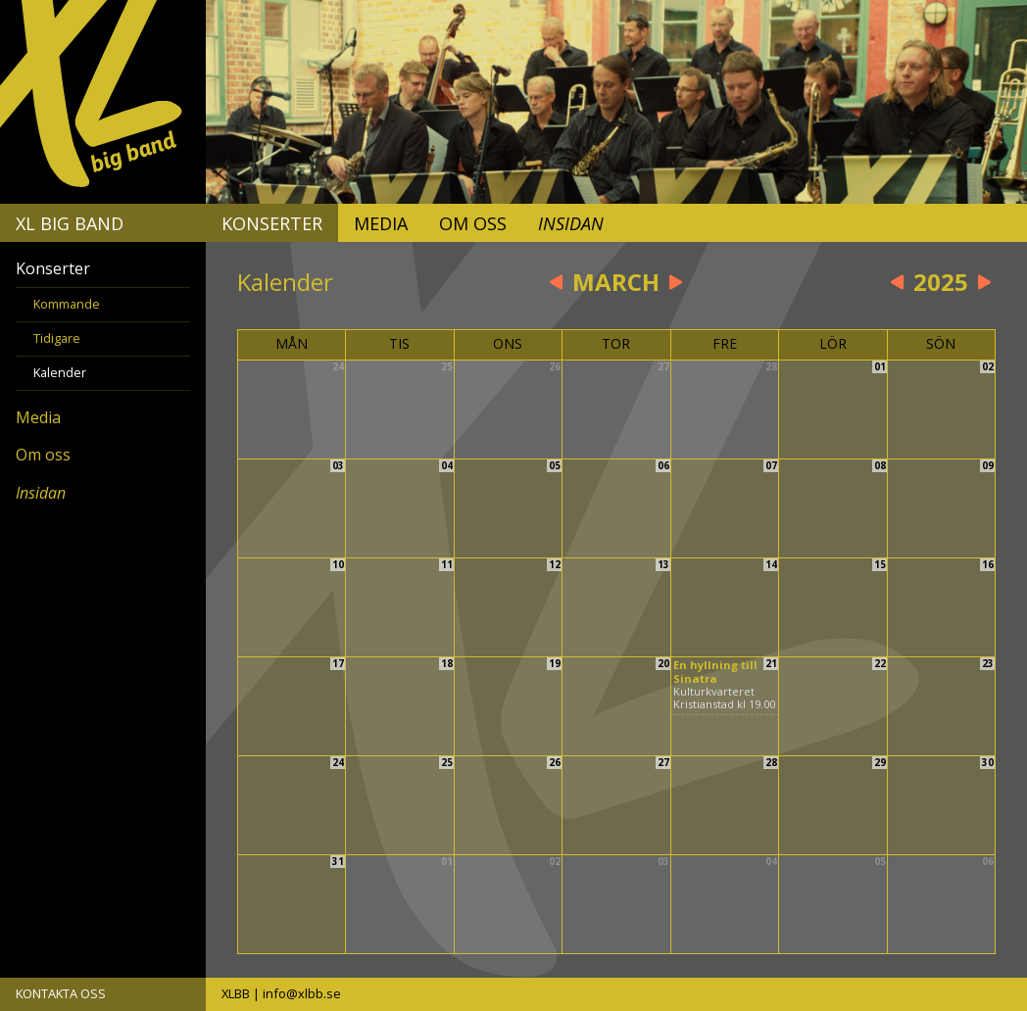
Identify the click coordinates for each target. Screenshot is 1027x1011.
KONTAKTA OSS (61, 993)
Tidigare (56, 338)
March (616, 281)
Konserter (271, 223)
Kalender (59, 372)
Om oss (473, 223)
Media (381, 223)
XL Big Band (69, 223)
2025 (940, 281)
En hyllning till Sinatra (715, 671)
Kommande (66, 304)
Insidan (571, 223)
